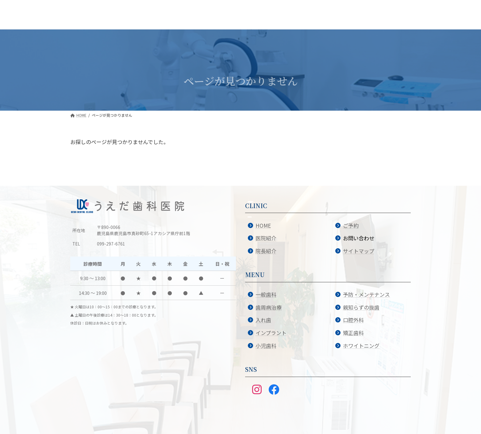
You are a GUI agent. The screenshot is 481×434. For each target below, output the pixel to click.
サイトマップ (358, 251)
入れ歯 (263, 320)
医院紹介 (266, 238)
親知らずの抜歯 (361, 307)
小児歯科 (266, 345)
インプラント (271, 333)
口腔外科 (353, 320)
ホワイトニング (361, 345)
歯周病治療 (269, 307)
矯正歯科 (353, 333)
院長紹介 (266, 251)
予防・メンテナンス (366, 294)
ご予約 (351, 225)
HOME (263, 225)
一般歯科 (266, 294)
